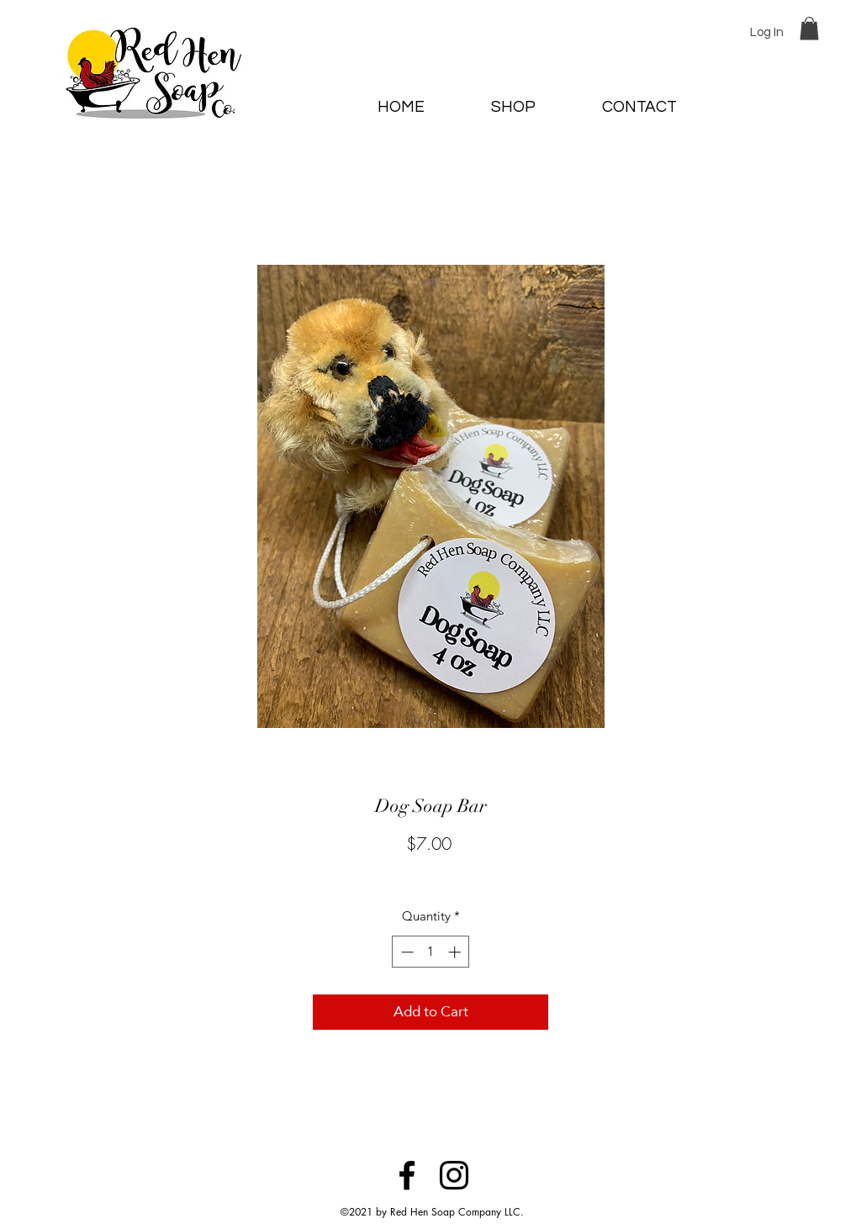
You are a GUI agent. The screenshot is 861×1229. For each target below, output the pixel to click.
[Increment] (456, 952)
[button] (809, 28)
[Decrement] (405, 952)
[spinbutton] (431, 952)
